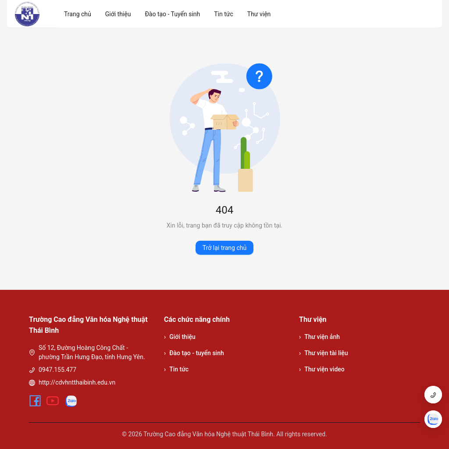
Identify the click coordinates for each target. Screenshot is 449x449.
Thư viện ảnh (319, 337)
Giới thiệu (180, 337)
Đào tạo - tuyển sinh (194, 353)
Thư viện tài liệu (323, 353)
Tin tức (176, 369)
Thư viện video (322, 369)
